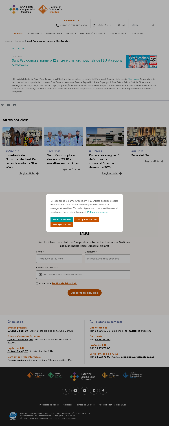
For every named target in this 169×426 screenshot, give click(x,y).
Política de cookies (97, 212)
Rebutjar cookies (62, 224)
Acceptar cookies (62, 219)
